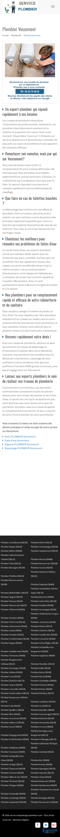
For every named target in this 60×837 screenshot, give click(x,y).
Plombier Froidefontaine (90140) (15, 638)
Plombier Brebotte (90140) (42, 718)
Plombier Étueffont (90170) (12, 680)
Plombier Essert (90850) (11, 726)
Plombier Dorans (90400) (41, 764)
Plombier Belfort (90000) (11, 550)
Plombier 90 (16, 35)
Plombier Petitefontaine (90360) (15, 739)
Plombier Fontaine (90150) (12, 634)
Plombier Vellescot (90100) (12, 722)
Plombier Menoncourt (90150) (14, 605)
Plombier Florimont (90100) (12, 781)
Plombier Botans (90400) (41, 689)
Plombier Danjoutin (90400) (42, 584)
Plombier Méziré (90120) (41, 542)
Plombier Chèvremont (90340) (14, 626)
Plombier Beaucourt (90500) (43, 781)
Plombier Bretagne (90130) (42, 797)
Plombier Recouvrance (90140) (44, 802)
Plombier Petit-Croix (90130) (13, 622)
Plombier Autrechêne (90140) (43, 601)
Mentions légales (21, 819)
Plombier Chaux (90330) (41, 776)
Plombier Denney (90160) (12, 601)
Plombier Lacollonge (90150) (13, 797)
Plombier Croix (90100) (10, 676)
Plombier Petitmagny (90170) (43, 739)
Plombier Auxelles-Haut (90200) (14, 651)
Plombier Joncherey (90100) (43, 622)
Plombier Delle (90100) (40, 668)
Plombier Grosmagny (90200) (43, 609)
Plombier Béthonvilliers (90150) (14, 592)
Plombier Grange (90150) (12, 764)
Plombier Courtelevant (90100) (14, 542)
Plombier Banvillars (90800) (42, 710)
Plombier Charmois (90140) (42, 630)
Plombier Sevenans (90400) (13, 751)
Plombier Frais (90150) (10, 705)
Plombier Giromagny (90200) (13, 668)
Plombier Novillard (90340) (42, 605)
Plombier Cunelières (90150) (43, 701)
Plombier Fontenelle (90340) (13, 793)
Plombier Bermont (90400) (42, 596)
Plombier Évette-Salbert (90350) (15, 693)
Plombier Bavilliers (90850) (12, 710)
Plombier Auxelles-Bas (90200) (44, 634)
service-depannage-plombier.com (26, 815)
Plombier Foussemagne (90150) (45, 714)
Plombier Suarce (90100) (11, 684)
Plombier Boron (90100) (41, 672)
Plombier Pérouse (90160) (42, 684)
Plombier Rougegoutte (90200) (14, 735)
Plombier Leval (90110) (41, 705)
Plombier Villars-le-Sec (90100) (14, 776)
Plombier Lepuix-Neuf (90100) (13, 802)
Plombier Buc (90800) (40, 760)
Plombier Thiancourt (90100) (13, 768)
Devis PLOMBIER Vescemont (20, 436)
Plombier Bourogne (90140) (13, 567)
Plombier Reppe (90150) (11, 546)
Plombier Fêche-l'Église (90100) (44, 643)
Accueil (5, 35)
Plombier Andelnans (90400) (13, 747)
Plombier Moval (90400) (41, 676)
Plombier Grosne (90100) (42, 567)
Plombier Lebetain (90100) (42, 751)
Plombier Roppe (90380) (11, 643)
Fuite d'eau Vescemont (17, 440)
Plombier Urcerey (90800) (42, 726)
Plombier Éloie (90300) (10, 714)
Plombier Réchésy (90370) (42, 693)
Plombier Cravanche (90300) (43, 638)
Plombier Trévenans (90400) (13, 655)
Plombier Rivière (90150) (41, 626)
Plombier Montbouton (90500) (44, 785)
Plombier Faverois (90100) (12, 772)
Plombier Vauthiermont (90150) (44, 550)
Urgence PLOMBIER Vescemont (22, 444)
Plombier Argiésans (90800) (43, 655)
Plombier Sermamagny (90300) (44, 546)
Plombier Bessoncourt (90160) (44, 563)
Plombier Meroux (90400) (42, 559)
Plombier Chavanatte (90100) (43, 722)
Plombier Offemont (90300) (13, 609)
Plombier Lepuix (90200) (11, 630)
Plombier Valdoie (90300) (11, 672)
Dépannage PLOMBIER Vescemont (23, 448)
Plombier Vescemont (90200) (13, 718)
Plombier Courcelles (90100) (13, 689)
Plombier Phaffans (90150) (12, 576)
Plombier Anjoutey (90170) (42, 772)
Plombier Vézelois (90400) (12, 617)
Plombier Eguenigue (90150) (43, 768)
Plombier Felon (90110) (11, 563)
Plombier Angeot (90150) (12, 596)
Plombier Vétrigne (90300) (12, 785)
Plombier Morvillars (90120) (43, 663)
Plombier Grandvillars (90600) (43, 680)
